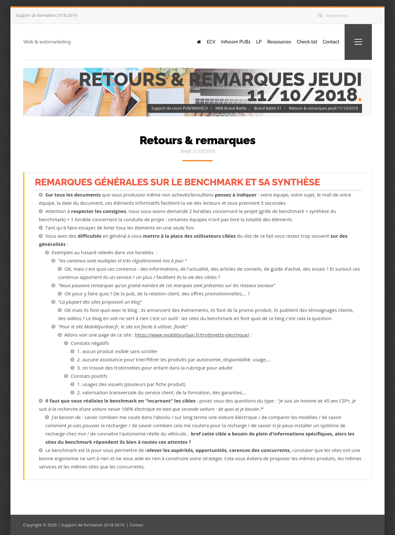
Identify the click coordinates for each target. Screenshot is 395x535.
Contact (329, 41)
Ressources (271, 41)
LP (248, 41)
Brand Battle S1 (267, 108)
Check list (302, 41)
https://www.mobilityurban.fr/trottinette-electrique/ (192, 335)
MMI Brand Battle (231, 108)
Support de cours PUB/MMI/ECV (179, 108)
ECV (196, 41)
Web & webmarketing (61, 41)
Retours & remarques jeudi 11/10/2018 (323, 108)
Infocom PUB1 (223, 41)
